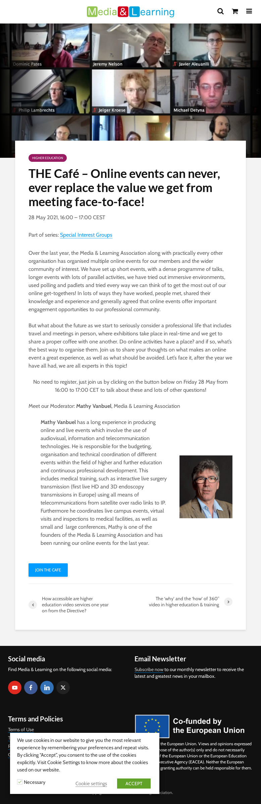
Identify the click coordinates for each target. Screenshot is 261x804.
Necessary (34, 782)
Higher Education (47, 158)
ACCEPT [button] (133, 784)
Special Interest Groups (86, 235)
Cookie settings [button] (91, 784)
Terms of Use (21, 729)
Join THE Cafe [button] (48, 569)
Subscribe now (149, 669)
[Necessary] (19, 782)
